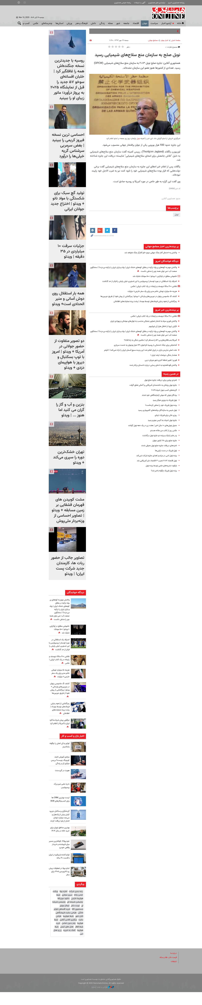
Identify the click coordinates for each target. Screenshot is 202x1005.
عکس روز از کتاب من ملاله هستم (162, 430)
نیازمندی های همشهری (156, 2)
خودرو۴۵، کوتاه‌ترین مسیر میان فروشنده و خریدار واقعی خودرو (60, 857)
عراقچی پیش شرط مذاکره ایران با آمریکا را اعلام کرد (60, 733)
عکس (35, 23)
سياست (154, 23)
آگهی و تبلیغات (139, 2)
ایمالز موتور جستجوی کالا (71, 920)
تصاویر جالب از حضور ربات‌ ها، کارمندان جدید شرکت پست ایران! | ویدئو (67, 566)
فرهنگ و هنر (81, 23)
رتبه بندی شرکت (76, 904)
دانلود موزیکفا (63, 911)
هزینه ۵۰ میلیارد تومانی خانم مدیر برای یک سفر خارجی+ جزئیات (149, 291)
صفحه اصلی (175, 40)
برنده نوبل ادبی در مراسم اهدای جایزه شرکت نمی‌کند (154, 455)
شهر (118, 23)
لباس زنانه (78, 908)
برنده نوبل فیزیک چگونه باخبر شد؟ (162, 470)
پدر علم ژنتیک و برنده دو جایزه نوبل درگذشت (157, 435)
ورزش (69, 23)
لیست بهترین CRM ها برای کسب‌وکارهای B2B (59, 809)
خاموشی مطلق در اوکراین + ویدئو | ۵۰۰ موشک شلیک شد (152, 276)
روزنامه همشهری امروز (176, 2)
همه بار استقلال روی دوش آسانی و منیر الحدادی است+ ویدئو (68, 298)
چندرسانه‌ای (47, 23)
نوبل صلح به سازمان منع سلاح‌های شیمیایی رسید (137, 55)
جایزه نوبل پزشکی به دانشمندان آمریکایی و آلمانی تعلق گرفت (150, 385)
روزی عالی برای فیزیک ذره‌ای (165, 415)
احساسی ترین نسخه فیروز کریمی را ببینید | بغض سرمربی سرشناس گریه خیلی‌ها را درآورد (68, 145)
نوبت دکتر (75, 918)
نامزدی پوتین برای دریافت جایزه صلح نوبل (159, 380)
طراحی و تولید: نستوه (103, 1000)
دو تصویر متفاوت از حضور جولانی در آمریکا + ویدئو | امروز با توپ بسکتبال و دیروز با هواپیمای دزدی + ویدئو (68, 354)
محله (110, 23)
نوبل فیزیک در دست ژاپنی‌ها (165, 450)
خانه (180, 23)
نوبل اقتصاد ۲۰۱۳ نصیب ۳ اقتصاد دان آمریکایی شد (154, 460)
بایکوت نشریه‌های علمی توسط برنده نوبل (159, 465)
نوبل (138, 138)
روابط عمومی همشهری (122, 2)
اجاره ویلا (63, 904)
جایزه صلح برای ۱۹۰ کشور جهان (163, 440)
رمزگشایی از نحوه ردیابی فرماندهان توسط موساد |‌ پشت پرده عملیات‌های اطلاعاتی (142, 301)
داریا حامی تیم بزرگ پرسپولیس (61, 795)
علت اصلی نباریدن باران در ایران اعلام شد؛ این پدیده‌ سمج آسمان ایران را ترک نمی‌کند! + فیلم (136, 350)
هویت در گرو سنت (61, 780)
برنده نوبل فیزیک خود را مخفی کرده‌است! (159, 405)
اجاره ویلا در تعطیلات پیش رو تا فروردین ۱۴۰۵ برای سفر (61, 884)
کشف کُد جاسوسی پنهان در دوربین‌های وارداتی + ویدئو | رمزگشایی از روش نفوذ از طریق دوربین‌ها (134, 296)
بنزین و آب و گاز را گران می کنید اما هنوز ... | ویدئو (70, 410)
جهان (144, 23)
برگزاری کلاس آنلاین (68, 932)
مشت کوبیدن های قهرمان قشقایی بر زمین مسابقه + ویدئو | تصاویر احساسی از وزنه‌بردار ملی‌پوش (68, 510)
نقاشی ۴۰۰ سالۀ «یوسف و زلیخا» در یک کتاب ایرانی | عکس (151, 286)
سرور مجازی (67, 908)
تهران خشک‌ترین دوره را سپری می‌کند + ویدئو (68, 457)
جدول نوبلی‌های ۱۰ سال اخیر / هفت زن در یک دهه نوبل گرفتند (149, 425)
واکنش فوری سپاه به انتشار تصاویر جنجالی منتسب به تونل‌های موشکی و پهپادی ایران (140, 321)
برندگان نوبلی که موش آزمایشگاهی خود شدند (157, 395)
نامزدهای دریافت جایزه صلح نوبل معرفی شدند (157, 445)
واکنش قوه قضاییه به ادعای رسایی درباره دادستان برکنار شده (150, 365)
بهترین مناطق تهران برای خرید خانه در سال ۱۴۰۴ (59, 842)
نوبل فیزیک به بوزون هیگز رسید (163, 400)
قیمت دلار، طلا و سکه (167, 970)
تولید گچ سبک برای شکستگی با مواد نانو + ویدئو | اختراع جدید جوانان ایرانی (67, 201)
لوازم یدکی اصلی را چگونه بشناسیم (61, 754)
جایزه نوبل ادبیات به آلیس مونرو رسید (160, 420)
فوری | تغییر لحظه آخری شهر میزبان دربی (159, 360)
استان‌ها (59, 23)
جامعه (126, 23)
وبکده (55, 904)
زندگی (102, 23)
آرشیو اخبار (166, 23)
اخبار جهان (164, 40)
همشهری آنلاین (167, 13)
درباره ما (173, 966)
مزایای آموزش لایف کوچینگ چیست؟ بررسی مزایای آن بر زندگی (59, 770)
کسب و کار (24, 23)
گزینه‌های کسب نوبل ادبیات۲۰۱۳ (163, 390)
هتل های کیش (66, 939)
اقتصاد (136, 23)
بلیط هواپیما (68, 929)
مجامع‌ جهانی (153, 40)
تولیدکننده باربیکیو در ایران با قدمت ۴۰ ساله (60, 869)
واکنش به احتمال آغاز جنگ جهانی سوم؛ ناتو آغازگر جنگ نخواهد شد (148, 252)
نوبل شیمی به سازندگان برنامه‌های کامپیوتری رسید (155, 410)
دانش (93, 23)
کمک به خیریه (69, 943)
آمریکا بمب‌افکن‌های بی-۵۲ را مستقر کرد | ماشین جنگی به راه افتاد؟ (147, 340)
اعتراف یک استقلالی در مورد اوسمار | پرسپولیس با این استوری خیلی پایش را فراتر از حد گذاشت (136, 281)
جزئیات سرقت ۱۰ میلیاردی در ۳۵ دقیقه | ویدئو (71, 251)
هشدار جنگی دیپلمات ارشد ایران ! (162, 355)
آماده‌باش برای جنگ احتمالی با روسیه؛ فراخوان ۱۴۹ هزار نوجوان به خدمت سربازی (142, 345)
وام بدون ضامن (68, 936)
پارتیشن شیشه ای (75, 915)
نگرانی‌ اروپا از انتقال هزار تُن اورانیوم (161, 326)
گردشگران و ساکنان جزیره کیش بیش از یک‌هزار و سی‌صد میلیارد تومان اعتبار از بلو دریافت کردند (60, 827)
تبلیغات (173, 974)
